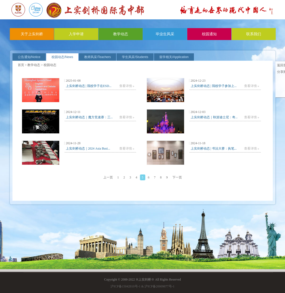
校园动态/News (62, 57)
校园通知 (209, 34)
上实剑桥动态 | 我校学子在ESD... (89, 86)
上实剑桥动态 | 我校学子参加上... (214, 86)
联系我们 (253, 34)
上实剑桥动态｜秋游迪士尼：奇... (214, 117)
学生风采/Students (135, 57)
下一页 (177, 177)
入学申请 (76, 34)
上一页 (108, 177)
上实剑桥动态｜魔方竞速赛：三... (89, 117)
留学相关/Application (174, 57)
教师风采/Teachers (97, 57)
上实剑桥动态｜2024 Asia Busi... (88, 148)
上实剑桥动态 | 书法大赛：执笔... (214, 148)
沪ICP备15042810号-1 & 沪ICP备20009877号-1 (142, 286)
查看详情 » (126, 86)
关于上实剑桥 (32, 34)
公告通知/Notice (29, 57)
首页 (21, 65)
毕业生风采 (165, 34)
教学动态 (120, 34)
